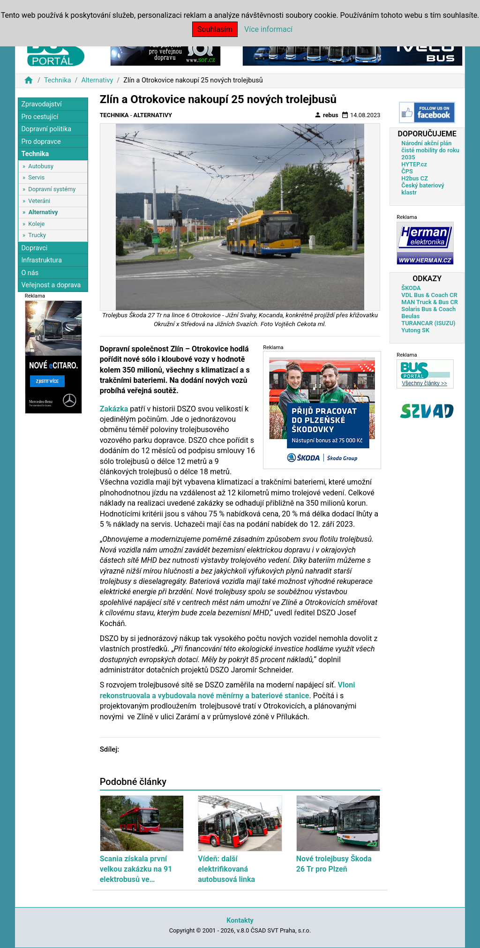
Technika (57, 80)
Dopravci (34, 248)
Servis (36, 177)
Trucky (37, 235)
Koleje (36, 223)
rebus (326, 115)
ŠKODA (410, 287)
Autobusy (40, 166)
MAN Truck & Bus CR (429, 302)
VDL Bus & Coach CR (429, 295)
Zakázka (114, 408)
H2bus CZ (414, 178)
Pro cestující (39, 117)
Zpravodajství (41, 104)
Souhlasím (214, 29)
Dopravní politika (46, 129)
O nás (29, 273)
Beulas (410, 316)
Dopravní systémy (51, 189)
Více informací (268, 29)
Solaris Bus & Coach (428, 309)
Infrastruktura (41, 260)
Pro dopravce (40, 142)
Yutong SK (415, 330)
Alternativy (97, 80)
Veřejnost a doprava (51, 285)
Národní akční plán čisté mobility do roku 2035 (430, 150)
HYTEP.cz (414, 164)
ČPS (406, 171)
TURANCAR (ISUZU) (428, 323)
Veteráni (39, 200)
